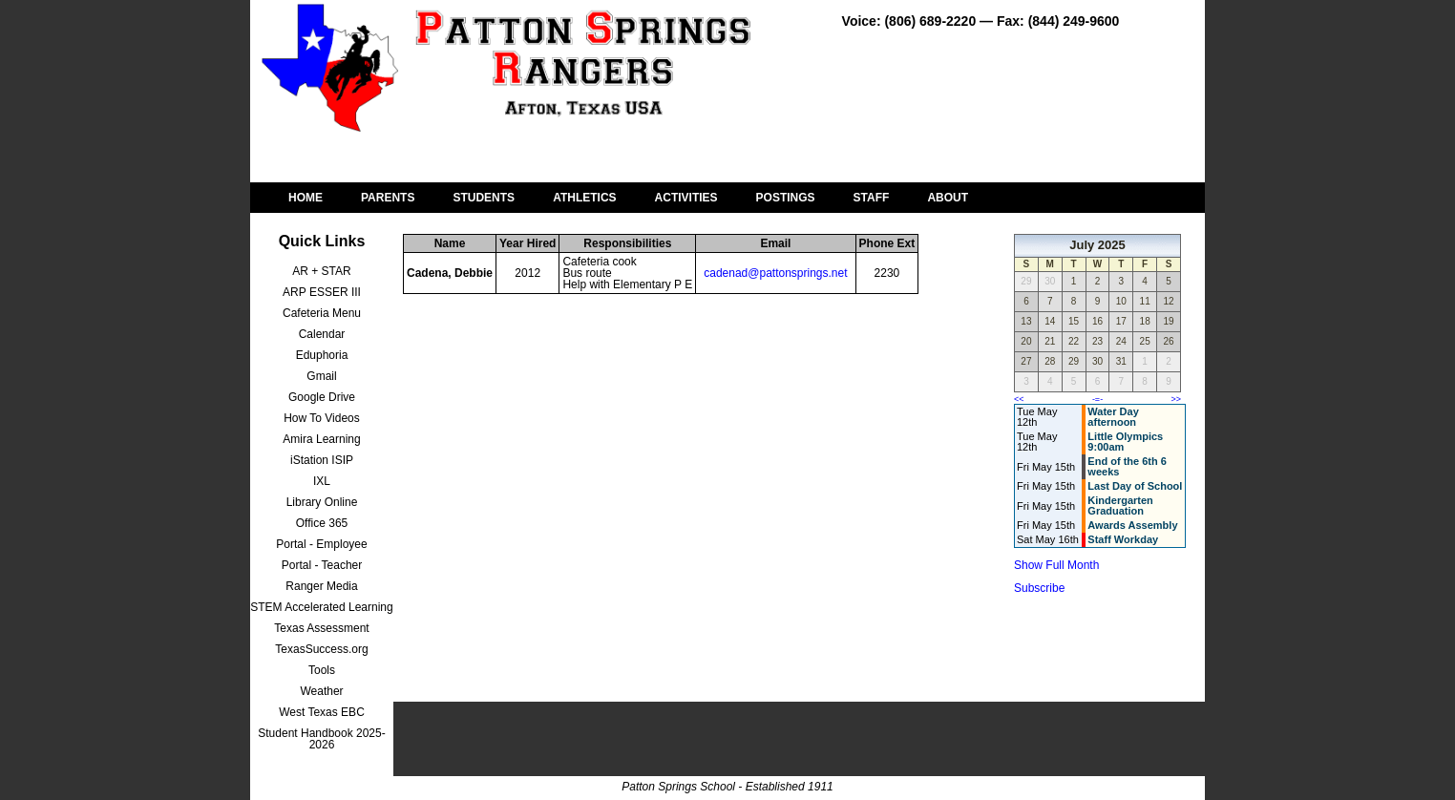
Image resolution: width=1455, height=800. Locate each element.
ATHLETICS (584, 197)
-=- (1097, 399)
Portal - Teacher (322, 565)
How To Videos (322, 418)
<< (1019, 399)
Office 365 (322, 523)
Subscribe (1039, 588)
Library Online (322, 502)
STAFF (872, 197)
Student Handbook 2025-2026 (321, 738)
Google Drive (321, 397)
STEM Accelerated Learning (321, 607)
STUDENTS (484, 197)
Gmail (321, 376)
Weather (321, 691)
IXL (321, 481)
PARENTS (387, 197)
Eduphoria (322, 355)
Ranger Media (321, 586)
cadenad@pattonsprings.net (775, 273)
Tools (321, 670)
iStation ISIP (321, 460)
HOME (305, 197)
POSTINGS (785, 197)
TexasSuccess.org (321, 649)
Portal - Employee (321, 544)
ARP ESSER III (322, 292)
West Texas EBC (322, 712)
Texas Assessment (321, 628)
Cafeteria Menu (322, 313)
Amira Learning (321, 439)
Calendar (322, 334)
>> (1175, 399)
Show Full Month (1056, 565)
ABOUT (947, 197)
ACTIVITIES (686, 197)
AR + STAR (321, 271)
